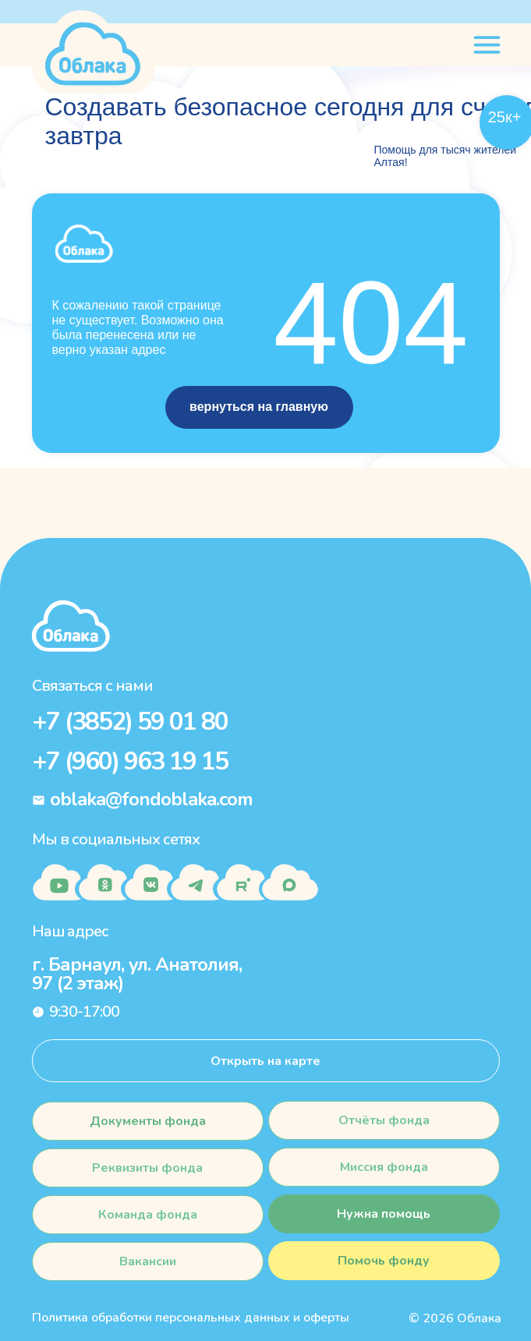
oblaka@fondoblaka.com (151, 799)
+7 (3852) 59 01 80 (130, 721)
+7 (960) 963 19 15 (130, 761)
